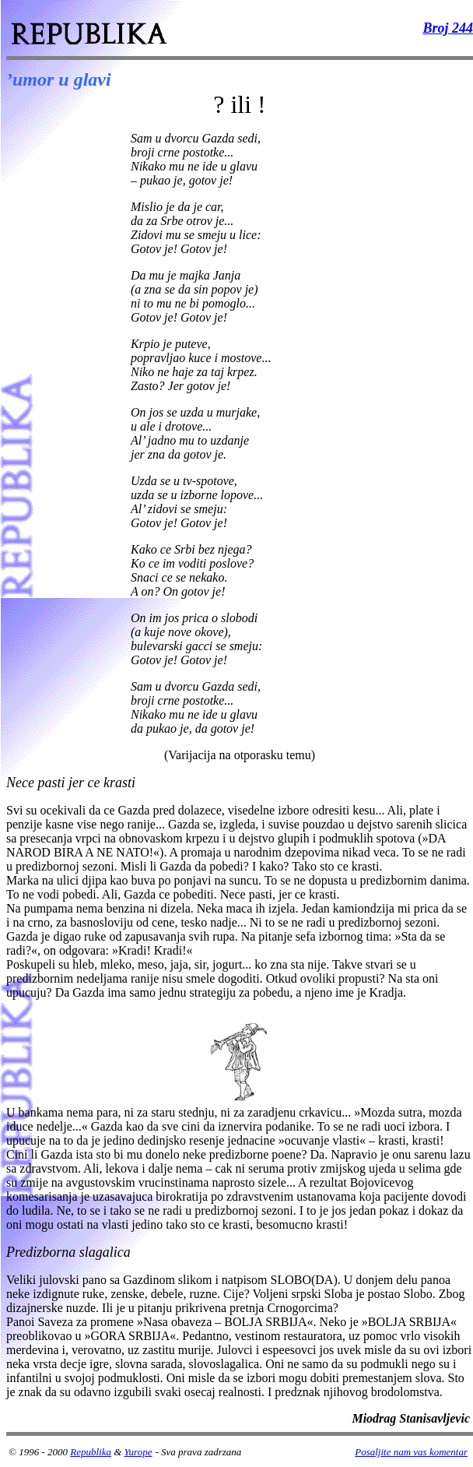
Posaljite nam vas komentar (411, 1452)
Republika (90, 1452)
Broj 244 (447, 28)
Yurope (138, 1452)
